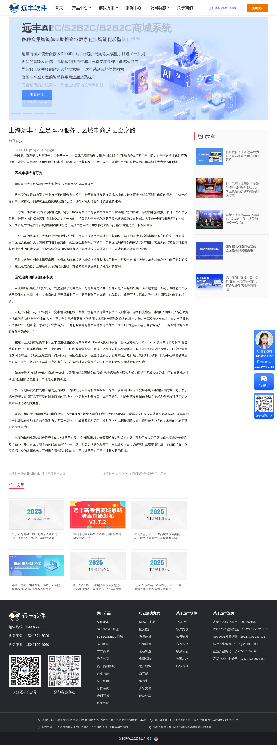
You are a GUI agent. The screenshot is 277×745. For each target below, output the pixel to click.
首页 (59, 8)
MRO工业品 (147, 622)
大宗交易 (145, 688)
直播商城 (103, 703)
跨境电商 (103, 658)
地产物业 (145, 666)
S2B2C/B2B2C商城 (110, 636)
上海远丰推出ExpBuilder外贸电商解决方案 (37, 473)
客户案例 (182, 629)
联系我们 (182, 651)
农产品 (143, 673)
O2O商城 (103, 651)
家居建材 (145, 636)
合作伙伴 (182, 644)
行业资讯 (182, 666)
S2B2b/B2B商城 (107, 629)
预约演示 (257, 8)
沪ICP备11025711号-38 (135, 738)
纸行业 (143, 681)
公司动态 (158, 8)
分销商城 (103, 695)
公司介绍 (182, 622)
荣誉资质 (182, 636)
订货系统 (103, 688)
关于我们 (185, 8)
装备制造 (145, 651)
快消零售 (145, 644)
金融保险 (145, 658)
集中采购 (103, 681)
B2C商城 (103, 644)
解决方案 (106, 8)
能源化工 (145, 695)
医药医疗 (145, 629)
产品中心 (80, 8)
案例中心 (133, 8)
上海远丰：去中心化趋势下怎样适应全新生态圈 (134, 473)
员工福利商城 (106, 666)
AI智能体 (103, 622)
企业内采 (103, 673)
